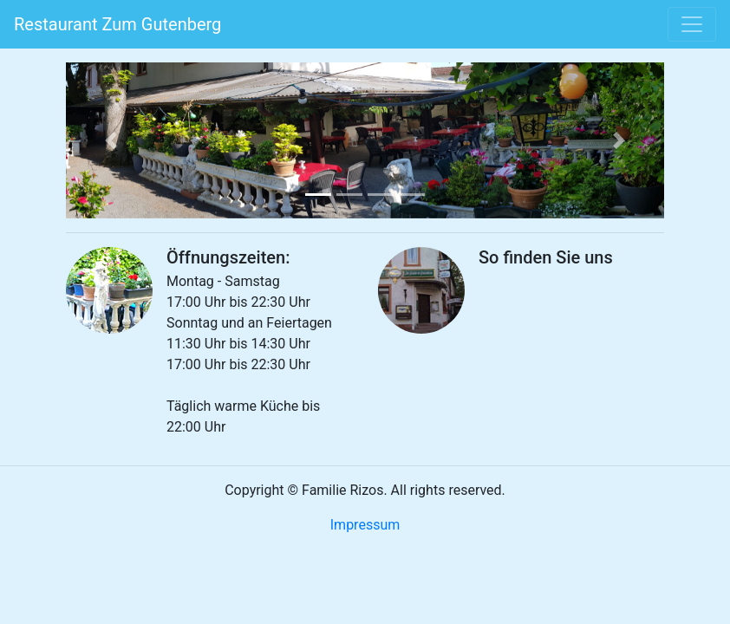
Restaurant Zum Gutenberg (117, 24)
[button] (111, 140)
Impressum (365, 525)
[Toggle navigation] (692, 24)
